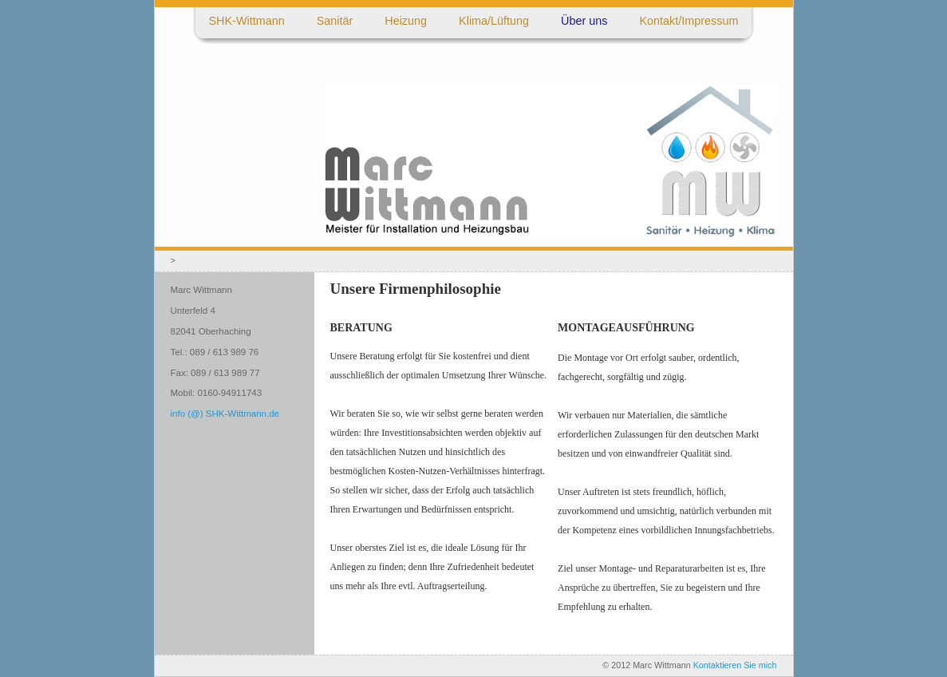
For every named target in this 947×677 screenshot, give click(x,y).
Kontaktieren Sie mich (735, 665)
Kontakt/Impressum (689, 20)
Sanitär (335, 20)
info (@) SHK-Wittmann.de (225, 413)
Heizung (406, 20)
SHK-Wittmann (247, 20)
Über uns (584, 20)
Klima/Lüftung (494, 20)
